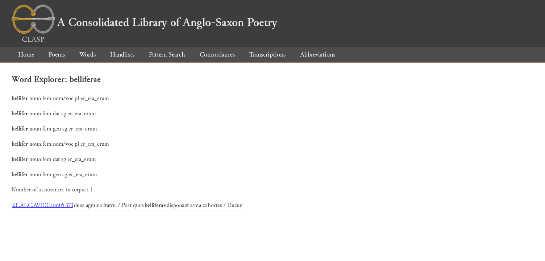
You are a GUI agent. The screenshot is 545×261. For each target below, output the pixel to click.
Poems (57, 54)
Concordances (217, 54)
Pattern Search (167, 54)
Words (87, 54)
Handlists (122, 54)
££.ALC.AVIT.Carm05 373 (42, 205)
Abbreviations (317, 54)
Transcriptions (267, 54)
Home (26, 54)
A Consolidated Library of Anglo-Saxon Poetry (144, 22)
